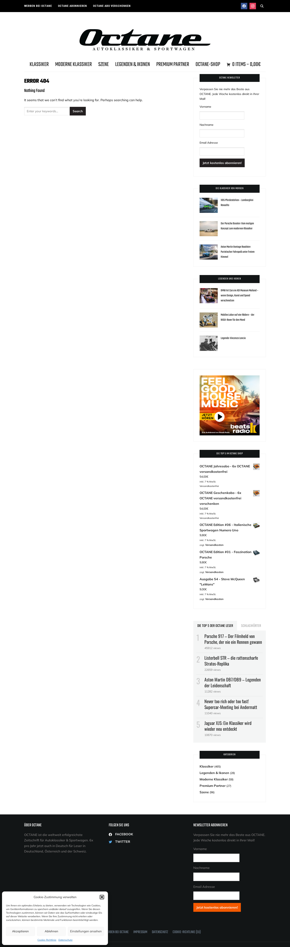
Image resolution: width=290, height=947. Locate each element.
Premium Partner (172, 64)
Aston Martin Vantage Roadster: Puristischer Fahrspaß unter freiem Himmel (239, 251)
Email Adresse (209, 142)
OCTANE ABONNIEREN (72, 5)
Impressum (140, 915)
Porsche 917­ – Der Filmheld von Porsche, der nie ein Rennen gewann (233, 625)
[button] (102, 897)
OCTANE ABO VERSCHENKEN (112, 5)
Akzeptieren (20, 931)
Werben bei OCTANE (38, 5)
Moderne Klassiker (73, 64)
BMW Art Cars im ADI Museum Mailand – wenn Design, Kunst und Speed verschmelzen (239, 294)
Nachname (206, 124)
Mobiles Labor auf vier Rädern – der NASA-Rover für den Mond (239, 316)
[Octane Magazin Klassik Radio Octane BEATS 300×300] (230, 377)
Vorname (205, 106)
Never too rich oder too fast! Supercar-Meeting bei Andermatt (230, 690)
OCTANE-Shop (208, 64)
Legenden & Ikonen (132, 64)
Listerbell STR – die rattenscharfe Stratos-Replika (231, 646)
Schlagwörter (251, 611)
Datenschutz (65, 939)
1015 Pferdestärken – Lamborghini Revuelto (238, 202)
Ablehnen (51, 931)
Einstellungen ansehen (86, 931)
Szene (103, 64)
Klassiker (39, 64)
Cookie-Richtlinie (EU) (187, 915)
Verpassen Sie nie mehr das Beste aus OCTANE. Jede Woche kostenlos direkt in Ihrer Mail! (229, 94)
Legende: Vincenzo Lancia (234, 337)
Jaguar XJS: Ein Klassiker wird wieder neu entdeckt (228, 711)
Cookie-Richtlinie (46, 939)
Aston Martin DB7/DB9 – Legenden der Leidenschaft (232, 668)
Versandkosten (213, 534)
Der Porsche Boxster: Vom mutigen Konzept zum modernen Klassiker (239, 225)
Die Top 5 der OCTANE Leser (215, 611)
